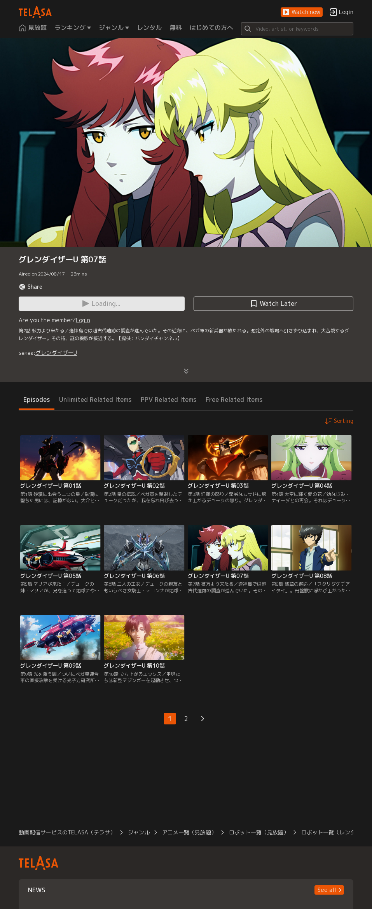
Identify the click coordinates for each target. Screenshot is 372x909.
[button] (302, 12)
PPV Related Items (168, 399)
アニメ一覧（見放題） (189, 832)
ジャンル (139, 832)
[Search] (297, 28)
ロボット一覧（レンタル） (334, 832)
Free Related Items (234, 399)
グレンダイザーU (56, 352)
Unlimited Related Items (95, 399)
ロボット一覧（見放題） (259, 832)
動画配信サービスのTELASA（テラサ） (67, 832)
